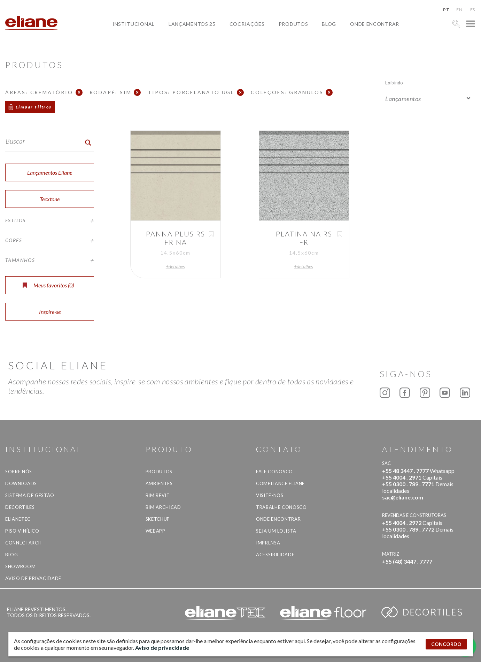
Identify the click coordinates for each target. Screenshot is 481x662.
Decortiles (20, 507)
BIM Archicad (163, 507)
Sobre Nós (18, 471)
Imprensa (268, 543)
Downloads (21, 483)
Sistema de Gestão (29, 495)
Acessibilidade (275, 554)
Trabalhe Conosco (281, 507)
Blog (329, 24)
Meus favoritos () (48, 285)
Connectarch (23, 543)
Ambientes (159, 483)
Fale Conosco (274, 471)
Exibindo (394, 82)
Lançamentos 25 (192, 24)
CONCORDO (446, 644)
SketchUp (158, 519)
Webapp (155, 531)
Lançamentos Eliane (49, 172)
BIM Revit (158, 495)
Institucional (134, 24)
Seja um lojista (276, 531)
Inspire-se (50, 311)
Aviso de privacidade (33, 578)
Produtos (293, 24)
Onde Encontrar (374, 24)
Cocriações (247, 24)
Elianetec (18, 519)
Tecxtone (50, 199)
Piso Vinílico (22, 531)
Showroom (20, 566)
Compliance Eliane (280, 483)
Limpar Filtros (34, 107)
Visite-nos (270, 495)
